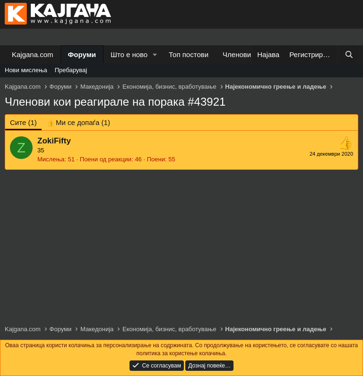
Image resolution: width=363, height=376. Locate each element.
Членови (237, 54)
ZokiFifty (54, 140)
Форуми (82, 54)
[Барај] (349, 54)
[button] (155, 54)
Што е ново (129, 54)
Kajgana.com (32, 54)
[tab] (78, 122)
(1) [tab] (23, 122)
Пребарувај (71, 70)
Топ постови (188, 54)
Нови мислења (26, 70)
